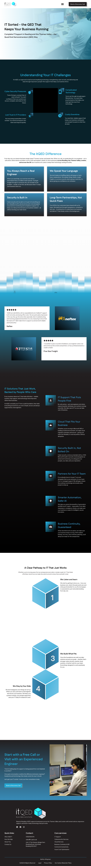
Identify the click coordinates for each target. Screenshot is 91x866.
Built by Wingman (45, 859)
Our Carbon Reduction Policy (63, 863)
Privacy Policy (48, 863)
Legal (39, 863)
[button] (63, 4)
